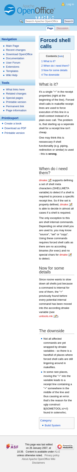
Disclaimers (38, 462)
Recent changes (15, 49)
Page (50, 28)
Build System (53, 425)
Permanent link (15, 106)
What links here (15, 89)
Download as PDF (15, 128)
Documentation (15, 58)
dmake (43, 180)
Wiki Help (11, 75)
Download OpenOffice (19, 54)
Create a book (13, 123)
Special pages (14, 97)
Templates (12, 71)
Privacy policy (52, 455)
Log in (70, 4)
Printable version (16, 101)
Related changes (16, 93)
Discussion (62, 28)
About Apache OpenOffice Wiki (38, 459)
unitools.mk (46, 316)
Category (45, 420)
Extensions (12, 66)
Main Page (12, 45)
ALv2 (57, 451)
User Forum (13, 62)
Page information (16, 110)
